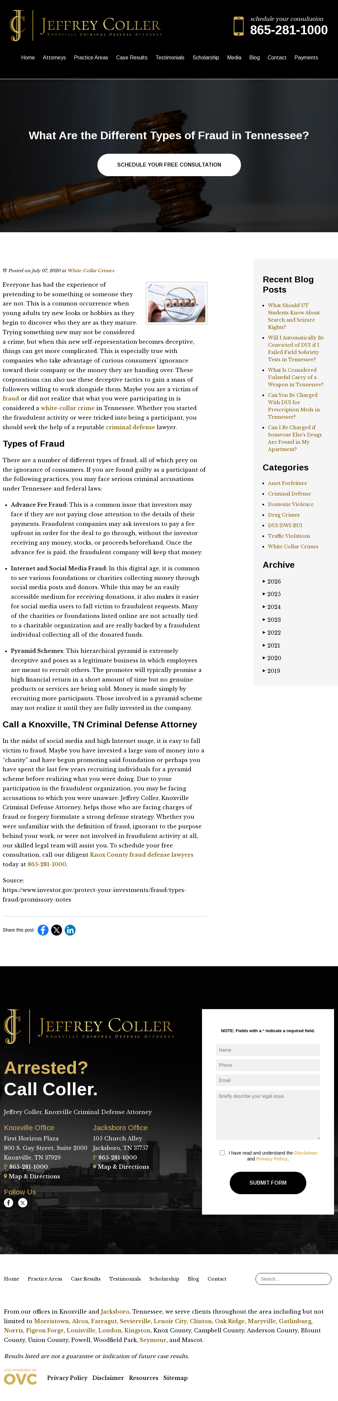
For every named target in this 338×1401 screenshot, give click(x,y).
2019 (271, 671)
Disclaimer (306, 1153)
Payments (306, 57)
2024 (272, 607)
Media (234, 57)
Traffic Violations (289, 536)
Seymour (153, 1340)
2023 (272, 619)
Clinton (201, 1321)
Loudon (109, 1330)
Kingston (137, 1330)
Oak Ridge (230, 1321)
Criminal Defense (289, 494)
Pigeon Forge (45, 1330)
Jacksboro (115, 1311)
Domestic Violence (291, 504)
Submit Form (268, 1183)
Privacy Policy (271, 1159)
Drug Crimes (284, 515)
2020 (272, 658)
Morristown (51, 1321)
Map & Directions (32, 1176)
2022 (272, 632)
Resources (143, 1378)
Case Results (132, 57)
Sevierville (135, 1321)
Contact (277, 57)
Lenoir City (170, 1321)
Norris (13, 1330)
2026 (272, 581)
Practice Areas (91, 57)
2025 (272, 594)
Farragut (104, 1321)
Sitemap (175, 1378)
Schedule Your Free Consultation (169, 165)
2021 (271, 645)
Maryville (262, 1321)
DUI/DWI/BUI (285, 525)
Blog (254, 57)
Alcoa (80, 1321)
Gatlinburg (295, 1321)
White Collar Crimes (90, 270)
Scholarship (205, 57)
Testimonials (170, 57)
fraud (11, 398)
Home (28, 57)
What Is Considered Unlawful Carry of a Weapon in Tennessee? (295, 377)
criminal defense (130, 427)
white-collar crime (68, 408)
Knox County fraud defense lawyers (141, 854)
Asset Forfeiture (287, 483)
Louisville (81, 1330)
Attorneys (54, 57)
